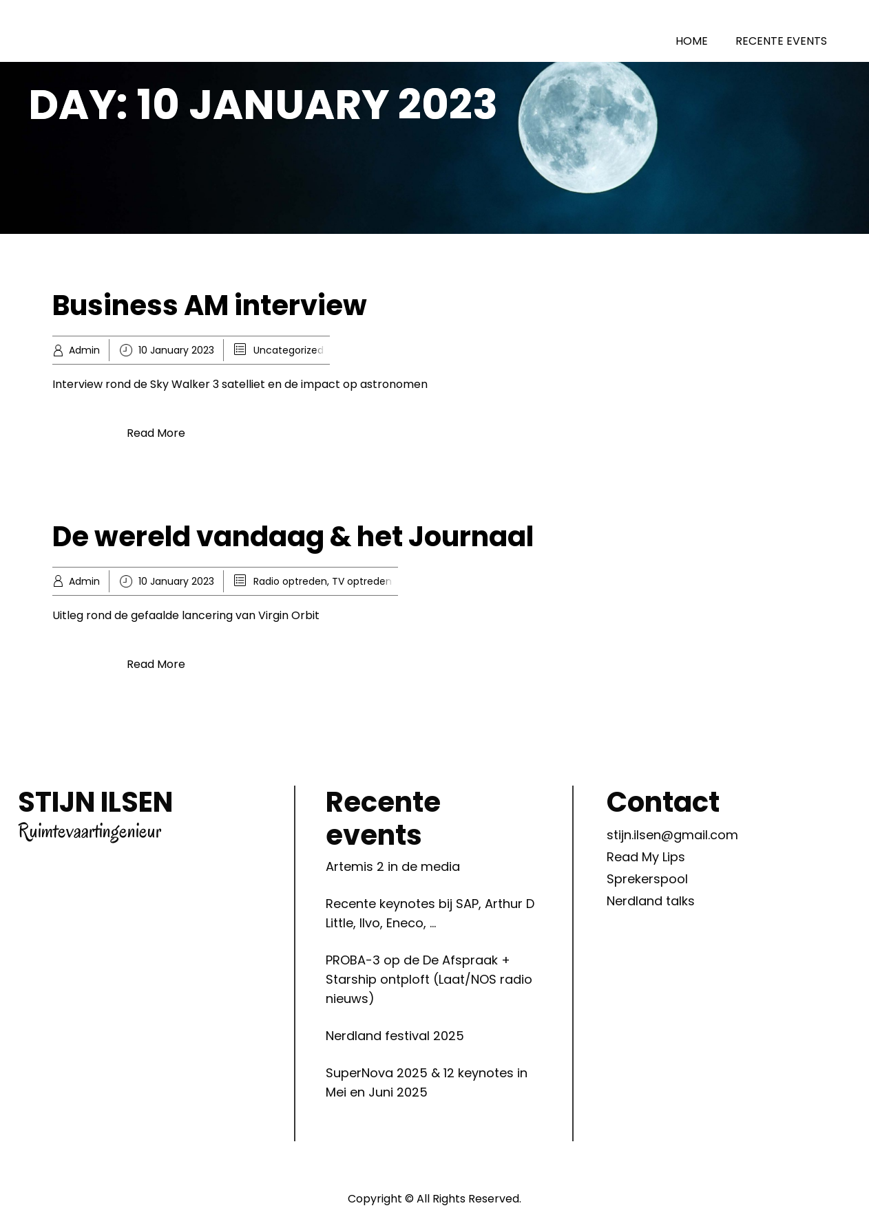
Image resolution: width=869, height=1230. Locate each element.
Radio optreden (290, 581)
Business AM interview (209, 305)
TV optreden (362, 581)
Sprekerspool (647, 878)
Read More (156, 433)
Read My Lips (646, 856)
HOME (692, 41)
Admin (84, 350)
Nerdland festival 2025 (395, 1035)
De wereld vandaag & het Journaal (293, 536)
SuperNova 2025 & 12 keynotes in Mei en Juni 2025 (426, 1082)
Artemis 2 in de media (393, 866)
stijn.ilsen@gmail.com (672, 834)
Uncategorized (288, 350)
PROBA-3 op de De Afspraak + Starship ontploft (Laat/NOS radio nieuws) (429, 979)
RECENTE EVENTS (781, 41)
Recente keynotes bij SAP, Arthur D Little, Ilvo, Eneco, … (430, 913)
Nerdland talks (651, 900)
